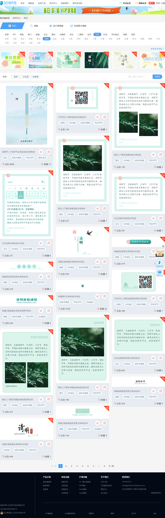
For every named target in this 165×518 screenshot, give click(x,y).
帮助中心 (104, 489)
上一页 (54, 466)
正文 (5, 249)
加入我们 (104, 493)
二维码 (62, 122)
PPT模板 (82, 485)
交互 (5, 157)
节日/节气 (30, 157)
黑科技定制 (77, 3)
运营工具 (42, 3)
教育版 (45, 489)
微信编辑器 (5, 18)
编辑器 (31, 3)
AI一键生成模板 (85, 482)
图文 (5, 405)
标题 (5, 282)
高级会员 (142, 3)
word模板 (83, 489)
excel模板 (83, 493)
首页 (22, 3)
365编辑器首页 (106, 485)
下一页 (111, 466)
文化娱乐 (42, 316)
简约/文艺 (42, 157)
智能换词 (64, 489)
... (99, 466)
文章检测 (64, 493)
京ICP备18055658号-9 (8, 509)
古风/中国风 (16, 157)
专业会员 (127, 3)
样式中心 (53, 3)
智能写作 (64, 482)
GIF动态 (15, 249)
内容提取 (64, 485)
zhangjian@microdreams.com (133, 485)
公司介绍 (104, 482)
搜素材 (157, 76)
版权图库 (65, 3)
